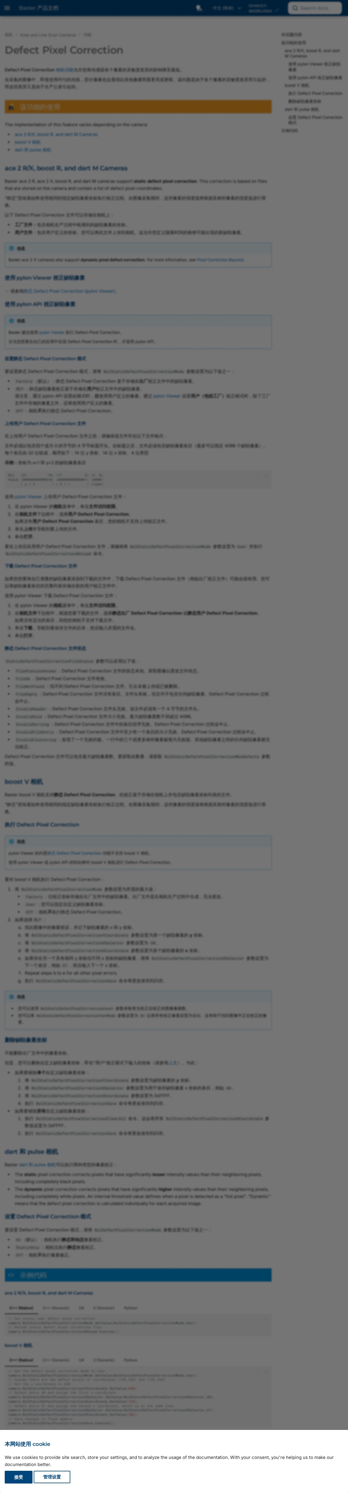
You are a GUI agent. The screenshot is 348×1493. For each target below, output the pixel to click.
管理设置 (52, 1477)
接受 (18, 1477)
